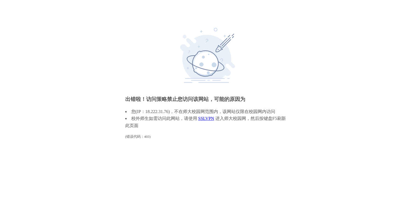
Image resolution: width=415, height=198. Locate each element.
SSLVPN (206, 118)
